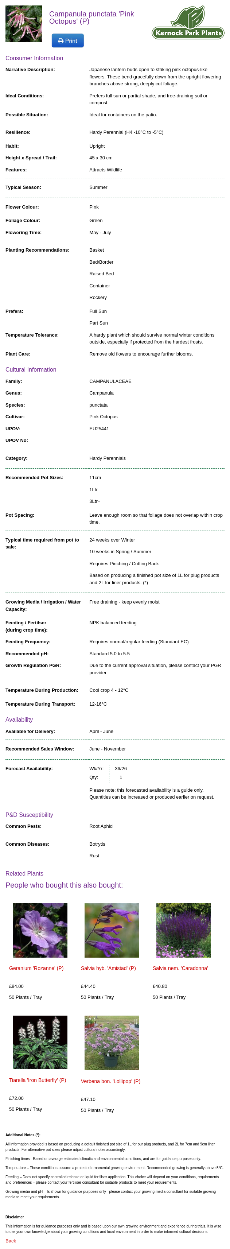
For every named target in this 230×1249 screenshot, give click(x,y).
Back (10, 1241)
